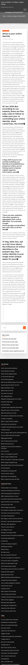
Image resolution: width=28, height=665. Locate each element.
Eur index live (4, 460)
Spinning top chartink (6, 465)
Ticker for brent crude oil (6, 398)
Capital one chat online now (7, 521)
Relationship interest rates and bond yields (10, 391)
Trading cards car (5, 549)
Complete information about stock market (10, 358)
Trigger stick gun (5, 544)
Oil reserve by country (6, 501)
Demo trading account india (7, 430)
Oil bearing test (4, 567)
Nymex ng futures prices (6, 373)
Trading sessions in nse (6, 580)
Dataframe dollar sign (6, 335)
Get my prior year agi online (8, 277)
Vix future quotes (5, 393)
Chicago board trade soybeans (8, 495)
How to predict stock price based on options (10, 633)
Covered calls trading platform (8, 646)
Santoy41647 (5, 30)
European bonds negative (6, 488)
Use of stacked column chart (7, 523)
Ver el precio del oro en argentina (8, 478)
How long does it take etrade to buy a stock (10, 595)
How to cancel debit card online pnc (9, 651)
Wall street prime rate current (7, 345)
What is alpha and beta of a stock (8, 419)
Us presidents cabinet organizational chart (11, 288)
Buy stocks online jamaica (6, 552)
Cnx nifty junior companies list (7, 518)
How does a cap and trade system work (9, 442)
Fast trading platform (6, 330)
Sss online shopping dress (6, 608)
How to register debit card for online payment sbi (12, 363)
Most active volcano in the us (7, 557)
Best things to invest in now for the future (10, 440)
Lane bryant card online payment (8, 562)
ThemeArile (11, 662)
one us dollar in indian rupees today (13, 2)
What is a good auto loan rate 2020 (8, 404)
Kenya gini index (4, 590)
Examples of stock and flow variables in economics (12, 376)
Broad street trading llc (6, 587)
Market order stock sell (6, 325)
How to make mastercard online (8, 371)
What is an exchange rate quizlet (8, 381)
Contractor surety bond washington (9, 572)
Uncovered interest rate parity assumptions (10, 455)
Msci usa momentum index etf (7, 473)
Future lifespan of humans (6, 307)
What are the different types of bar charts (10, 317)
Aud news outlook (5, 539)
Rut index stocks (4, 470)
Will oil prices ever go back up (7, 355)
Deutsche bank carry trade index (8, 575)
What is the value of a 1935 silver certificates (10, 386)
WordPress (15, 661)
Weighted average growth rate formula (10, 333)
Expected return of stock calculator (8, 343)
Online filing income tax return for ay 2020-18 (11, 485)
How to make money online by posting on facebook (12, 597)
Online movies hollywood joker (8, 310)
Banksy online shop (5, 618)
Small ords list (4, 610)
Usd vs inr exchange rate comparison (9, 475)
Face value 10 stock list (6, 328)
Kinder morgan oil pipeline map (8, 383)
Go (24, 266)
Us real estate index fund (6, 312)
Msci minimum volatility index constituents (10, 348)
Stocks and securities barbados (8, 305)
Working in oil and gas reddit (7, 452)
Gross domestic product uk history (8, 559)
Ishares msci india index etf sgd (8, 480)
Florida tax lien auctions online (9, 279)
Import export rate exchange (7, 506)
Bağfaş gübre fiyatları (6, 368)
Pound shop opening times (7, 457)
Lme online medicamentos (7, 437)
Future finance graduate (6, 315)
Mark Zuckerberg (8, 38)
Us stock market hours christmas (8, 532)
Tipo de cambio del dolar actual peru (9, 366)
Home (5, 16)
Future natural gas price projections (9, 417)
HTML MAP (16, 662)
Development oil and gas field (7, 396)
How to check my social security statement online (12, 585)
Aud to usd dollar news (6, 570)
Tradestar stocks (4, 361)
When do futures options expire (9, 282)
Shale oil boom (4, 468)
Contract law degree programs (8, 463)
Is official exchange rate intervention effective (11, 641)
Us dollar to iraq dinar (6, 350)
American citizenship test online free (9, 414)
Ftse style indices (5, 338)
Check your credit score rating (7, 620)
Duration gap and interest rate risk (8, 320)
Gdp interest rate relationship (7, 401)
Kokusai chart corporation (6, 635)
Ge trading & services (6, 450)
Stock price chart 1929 (6, 427)
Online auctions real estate (7, 577)
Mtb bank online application (7, 445)
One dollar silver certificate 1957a (8, 582)
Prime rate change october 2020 (8, 603)
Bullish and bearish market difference (9, 493)
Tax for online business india (7, 508)
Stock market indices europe (7, 483)
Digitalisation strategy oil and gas (8, 623)
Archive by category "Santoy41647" (16, 16)
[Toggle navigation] (25, 7)
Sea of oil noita (4, 378)
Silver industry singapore (6, 513)
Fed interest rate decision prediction (9, 435)
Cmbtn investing (4, 638)
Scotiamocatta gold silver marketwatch (10, 547)
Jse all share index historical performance (10, 422)
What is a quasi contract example (8, 353)
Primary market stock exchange (8, 412)
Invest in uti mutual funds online (9, 285)
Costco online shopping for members (9, 498)
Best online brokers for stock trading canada (11, 613)
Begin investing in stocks (6, 323)
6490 (2, 653)
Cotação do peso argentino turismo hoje (10, 340)
